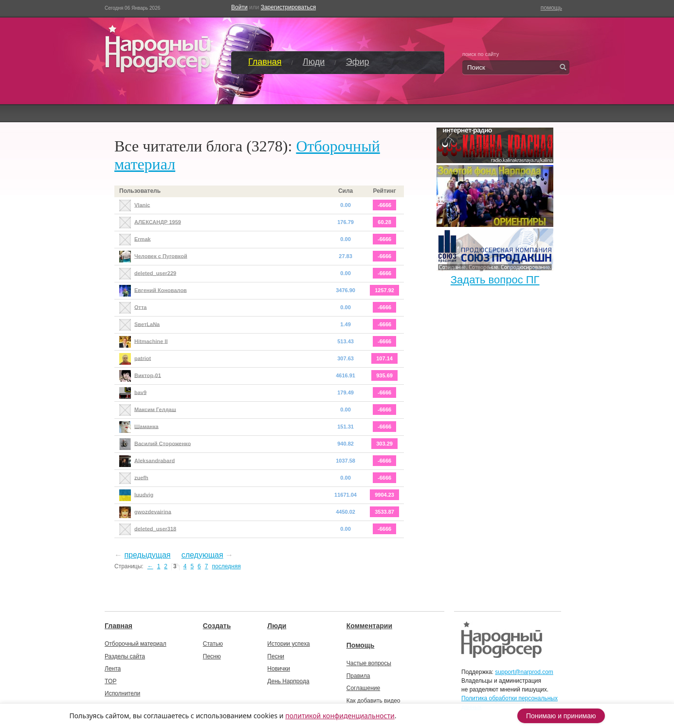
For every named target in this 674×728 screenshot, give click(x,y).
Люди (314, 62)
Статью (213, 643)
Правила (358, 675)
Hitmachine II (150, 341)
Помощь (360, 645)
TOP (110, 681)
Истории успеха (288, 643)
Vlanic (142, 204)
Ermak (142, 239)
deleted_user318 (155, 528)
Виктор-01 (147, 375)
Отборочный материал (135, 643)
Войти (239, 7)
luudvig (143, 494)
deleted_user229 (155, 273)
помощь (551, 7)
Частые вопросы (368, 663)
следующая (202, 555)
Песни (275, 656)
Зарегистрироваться (288, 7)
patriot (142, 358)
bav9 (140, 392)
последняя (226, 566)
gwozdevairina (152, 511)
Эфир (357, 62)
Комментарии (369, 626)
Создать (217, 626)
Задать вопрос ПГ (495, 280)
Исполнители (122, 693)
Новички (278, 668)
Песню (212, 656)
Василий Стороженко (162, 443)
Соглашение (363, 688)
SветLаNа (147, 324)
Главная (265, 62)
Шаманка (146, 426)
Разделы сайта (125, 656)
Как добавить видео (373, 700)
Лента (113, 668)
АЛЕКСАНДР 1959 (157, 221)
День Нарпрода (288, 681)
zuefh (141, 477)
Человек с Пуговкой (160, 256)
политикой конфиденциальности (340, 715)
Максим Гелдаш (155, 409)
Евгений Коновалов (160, 290)
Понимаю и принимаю (561, 716)
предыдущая (147, 555)
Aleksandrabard (154, 460)
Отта (140, 307)
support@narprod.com (524, 672)
